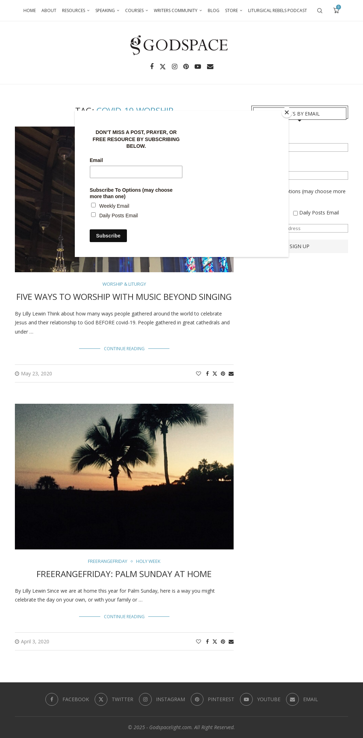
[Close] (286, 112)
